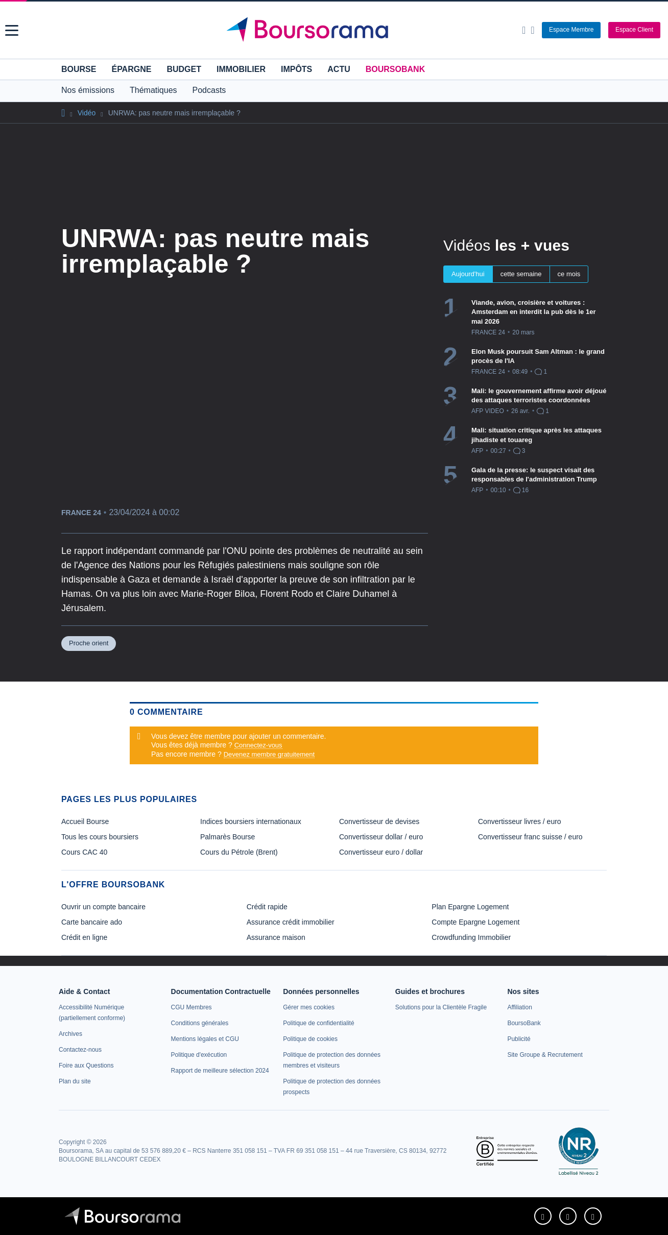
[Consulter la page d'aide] (532, 30)
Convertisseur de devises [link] (379, 821)
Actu (338, 69)
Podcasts (209, 90)
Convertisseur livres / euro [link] (519, 821)
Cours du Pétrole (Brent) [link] (239, 852)
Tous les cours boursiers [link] (99, 837)
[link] (70, 1033)
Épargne (131, 69)
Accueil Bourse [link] (85, 821)
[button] (11, 30)
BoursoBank (395, 69)
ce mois (569, 274)
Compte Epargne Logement (475, 922)
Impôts (296, 69)
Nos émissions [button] (87, 90)
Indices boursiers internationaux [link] (250, 821)
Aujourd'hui (468, 274)
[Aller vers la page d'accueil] (335, 30)
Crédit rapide (267, 907)
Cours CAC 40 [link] (84, 852)
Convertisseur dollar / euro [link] (381, 837)
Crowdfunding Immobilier (471, 937)
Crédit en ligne (84, 937)
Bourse (78, 69)
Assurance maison (276, 937)
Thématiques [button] (153, 90)
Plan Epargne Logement (470, 907)
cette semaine (521, 274)
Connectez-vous (258, 745)
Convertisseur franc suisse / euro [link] (530, 837)
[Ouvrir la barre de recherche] (524, 30)
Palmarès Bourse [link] (227, 837)
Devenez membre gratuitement (269, 754)
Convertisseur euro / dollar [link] (381, 852)
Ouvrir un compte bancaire (103, 907)
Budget (183, 69)
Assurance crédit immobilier (291, 922)
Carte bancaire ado (91, 922)
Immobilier (241, 69)
